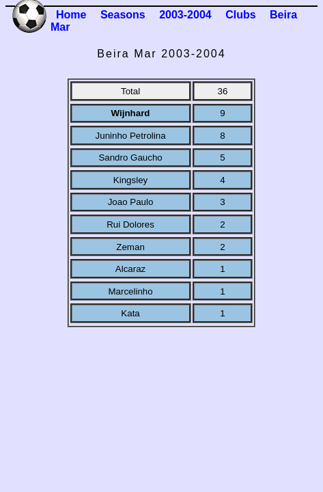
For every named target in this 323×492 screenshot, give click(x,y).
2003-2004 (185, 14)
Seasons (122, 14)
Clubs (240, 14)
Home (71, 14)
